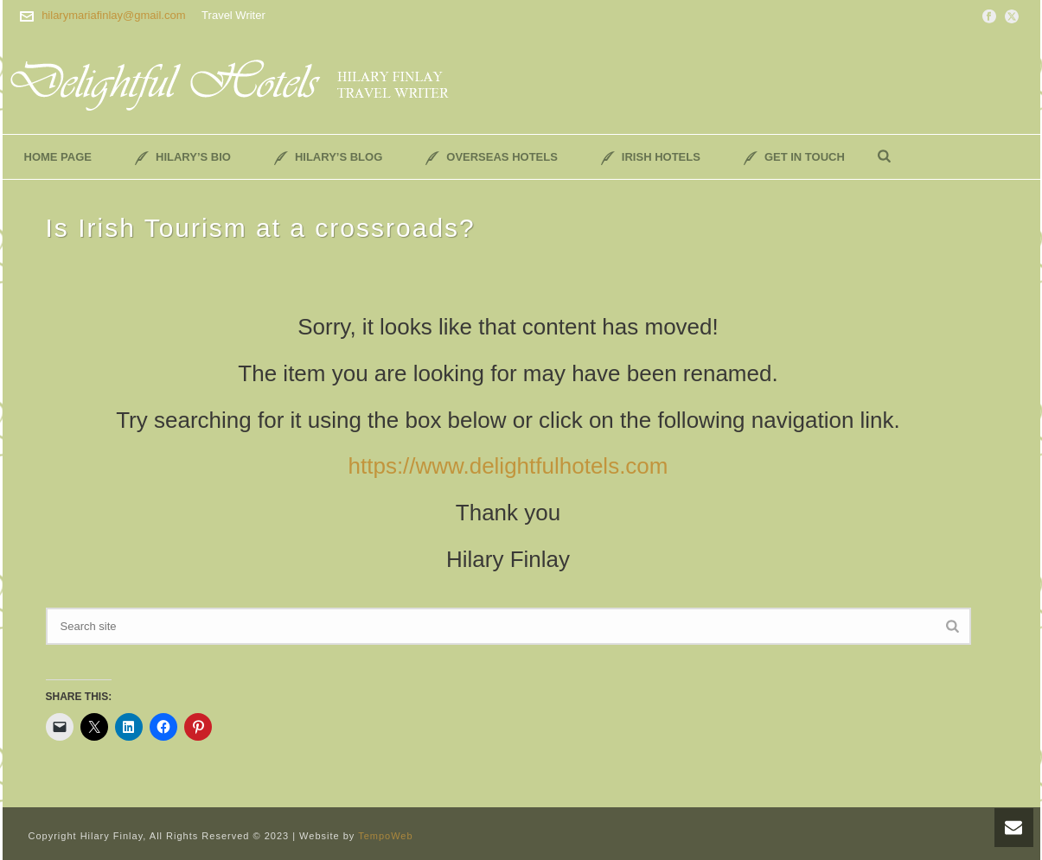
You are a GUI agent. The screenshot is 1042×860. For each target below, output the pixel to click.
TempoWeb (385, 836)
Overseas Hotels (491, 157)
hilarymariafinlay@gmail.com (113, 15)
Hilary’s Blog (328, 157)
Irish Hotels (650, 157)
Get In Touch (794, 157)
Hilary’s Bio (183, 157)
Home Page (58, 156)
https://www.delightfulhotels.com (508, 466)
